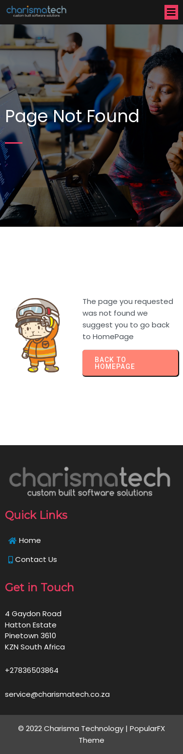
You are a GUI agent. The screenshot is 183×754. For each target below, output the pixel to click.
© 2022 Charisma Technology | (74, 728)
